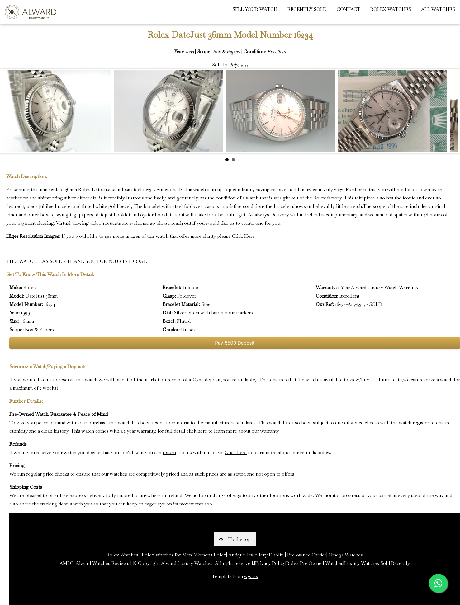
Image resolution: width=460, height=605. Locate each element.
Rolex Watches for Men (167, 555)
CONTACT (348, 9)
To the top (235, 539)
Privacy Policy (270, 563)
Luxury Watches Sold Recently (377, 563)
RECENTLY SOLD (307, 9)
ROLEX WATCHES (390, 9)
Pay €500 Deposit (234, 343)
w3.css (251, 576)
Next (450, 111)
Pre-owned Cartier (306, 555)
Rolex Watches (122, 555)
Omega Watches (346, 555)
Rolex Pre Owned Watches (314, 563)
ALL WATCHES (438, 9)
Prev (10, 111)
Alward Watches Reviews (103, 563)
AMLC (67, 563)
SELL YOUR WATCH (254, 9)
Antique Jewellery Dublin (256, 555)
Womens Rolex (210, 555)
